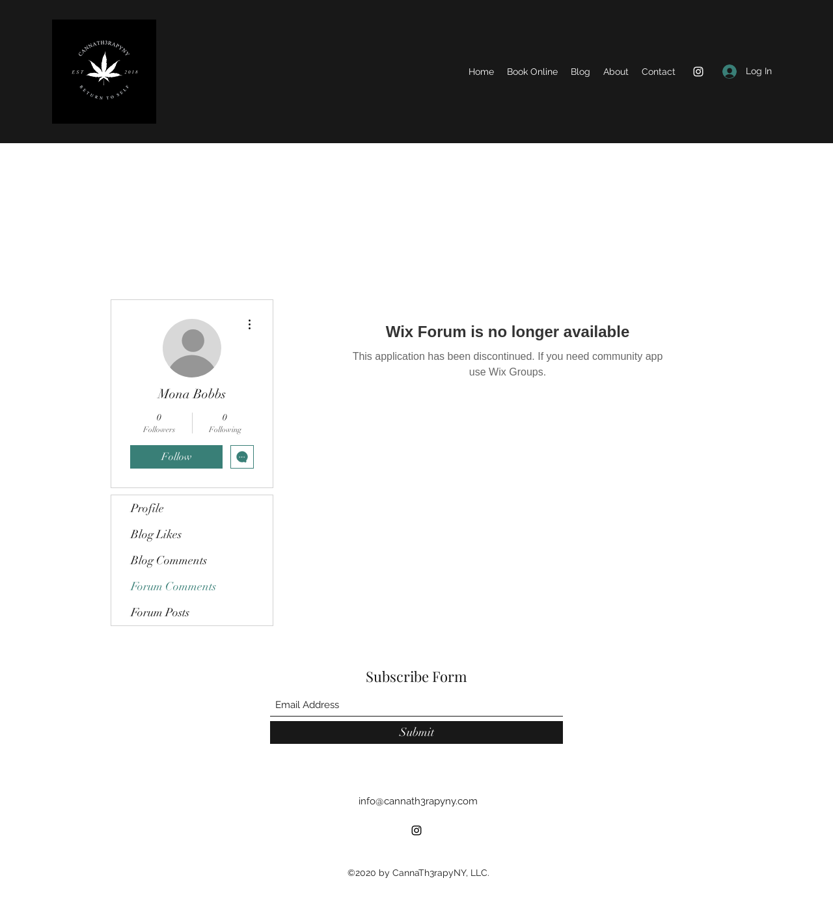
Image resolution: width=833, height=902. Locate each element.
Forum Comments (173, 586)
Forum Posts (160, 612)
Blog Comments (169, 560)
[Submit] (416, 732)
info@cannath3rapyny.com (418, 801)
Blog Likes (156, 534)
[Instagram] (698, 71)
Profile (147, 508)
